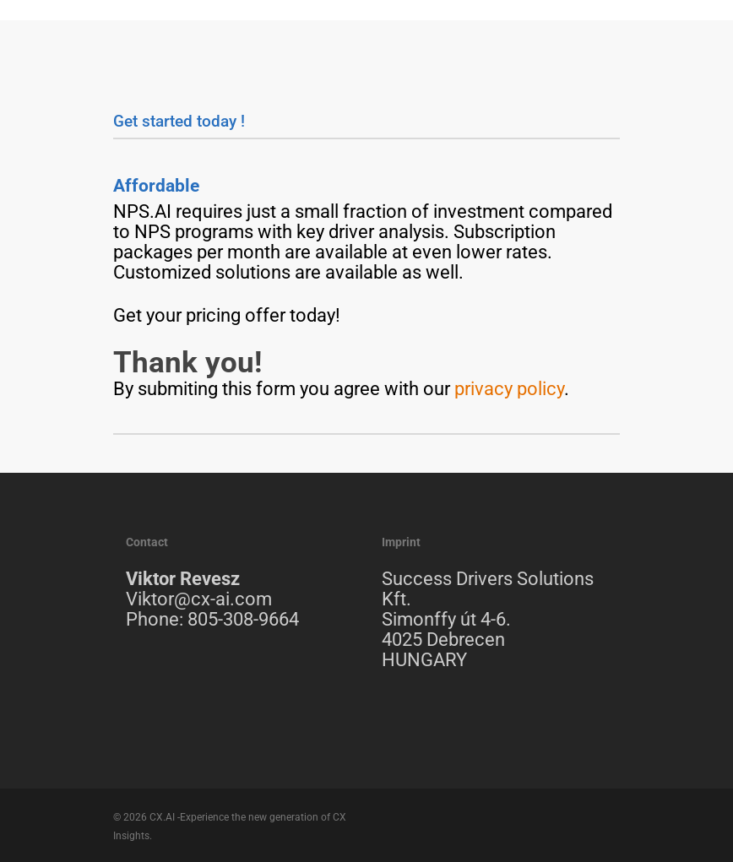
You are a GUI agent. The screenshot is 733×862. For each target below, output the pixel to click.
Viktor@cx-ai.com (199, 599)
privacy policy (509, 388)
